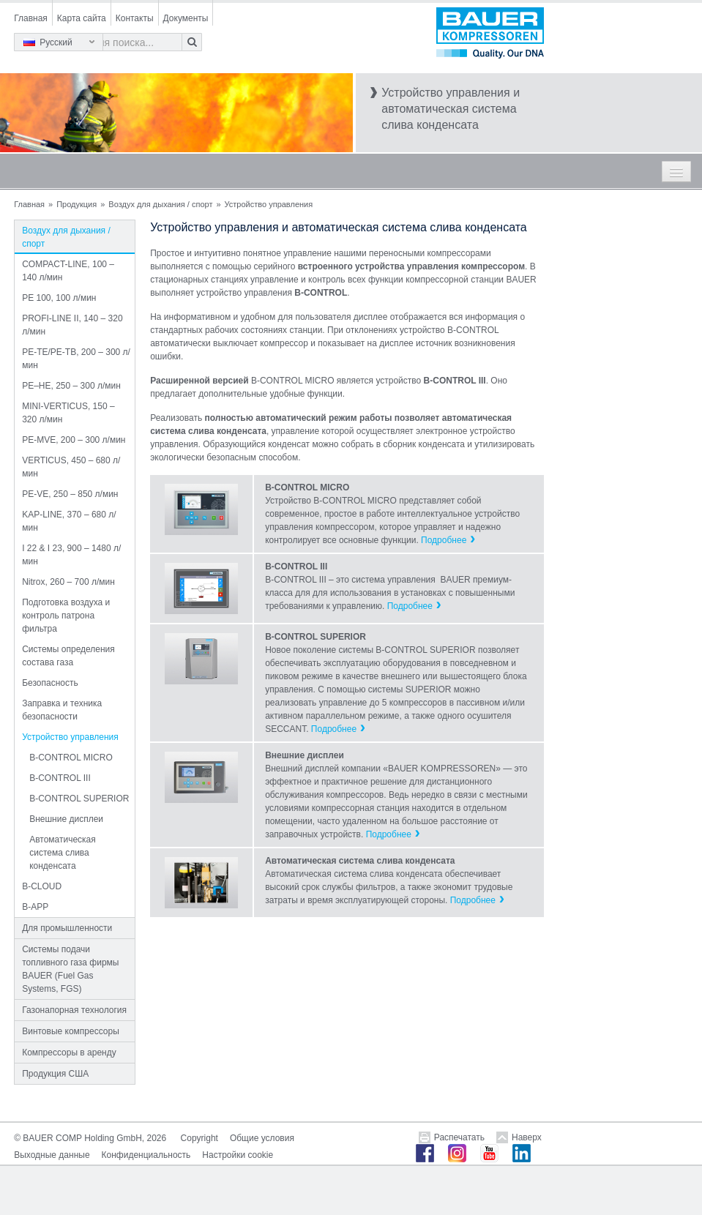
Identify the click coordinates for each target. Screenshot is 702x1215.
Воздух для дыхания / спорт (160, 204)
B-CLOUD (41, 886)
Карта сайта (81, 18)
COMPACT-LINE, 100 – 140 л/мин (68, 271)
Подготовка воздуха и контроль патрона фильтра (66, 615)
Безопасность (50, 683)
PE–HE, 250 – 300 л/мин (71, 386)
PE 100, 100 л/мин (59, 298)
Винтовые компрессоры (70, 1031)
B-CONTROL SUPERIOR (79, 798)
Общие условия (262, 1138)
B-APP (35, 907)
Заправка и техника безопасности (62, 710)
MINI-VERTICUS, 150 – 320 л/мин (68, 413)
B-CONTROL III (60, 778)
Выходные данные (51, 1155)
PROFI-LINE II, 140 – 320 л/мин (72, 325)
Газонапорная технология (74, 1010)
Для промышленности (67, 928)
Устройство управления (70, 737)
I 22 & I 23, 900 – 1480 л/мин (71, 555)
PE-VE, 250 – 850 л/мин (70, 494)
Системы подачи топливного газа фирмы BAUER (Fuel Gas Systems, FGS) (70, 969)
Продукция (76, 204)
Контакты (135, 18)
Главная (31, 18)
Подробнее (443, 540)
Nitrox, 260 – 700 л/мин (68, 582)
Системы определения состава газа (68, 656)
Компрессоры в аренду (69, 1052)
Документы (186, 18)
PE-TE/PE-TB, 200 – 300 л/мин (76, 358)
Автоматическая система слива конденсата (62, 852)
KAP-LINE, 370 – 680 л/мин (69, 521)
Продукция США (55, 1074)
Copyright (199, 1138)
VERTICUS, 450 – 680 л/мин (71, 467)
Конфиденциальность (146, 1155)
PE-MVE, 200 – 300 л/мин (73, 440)
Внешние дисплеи (66, 819)
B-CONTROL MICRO (71, 757)
